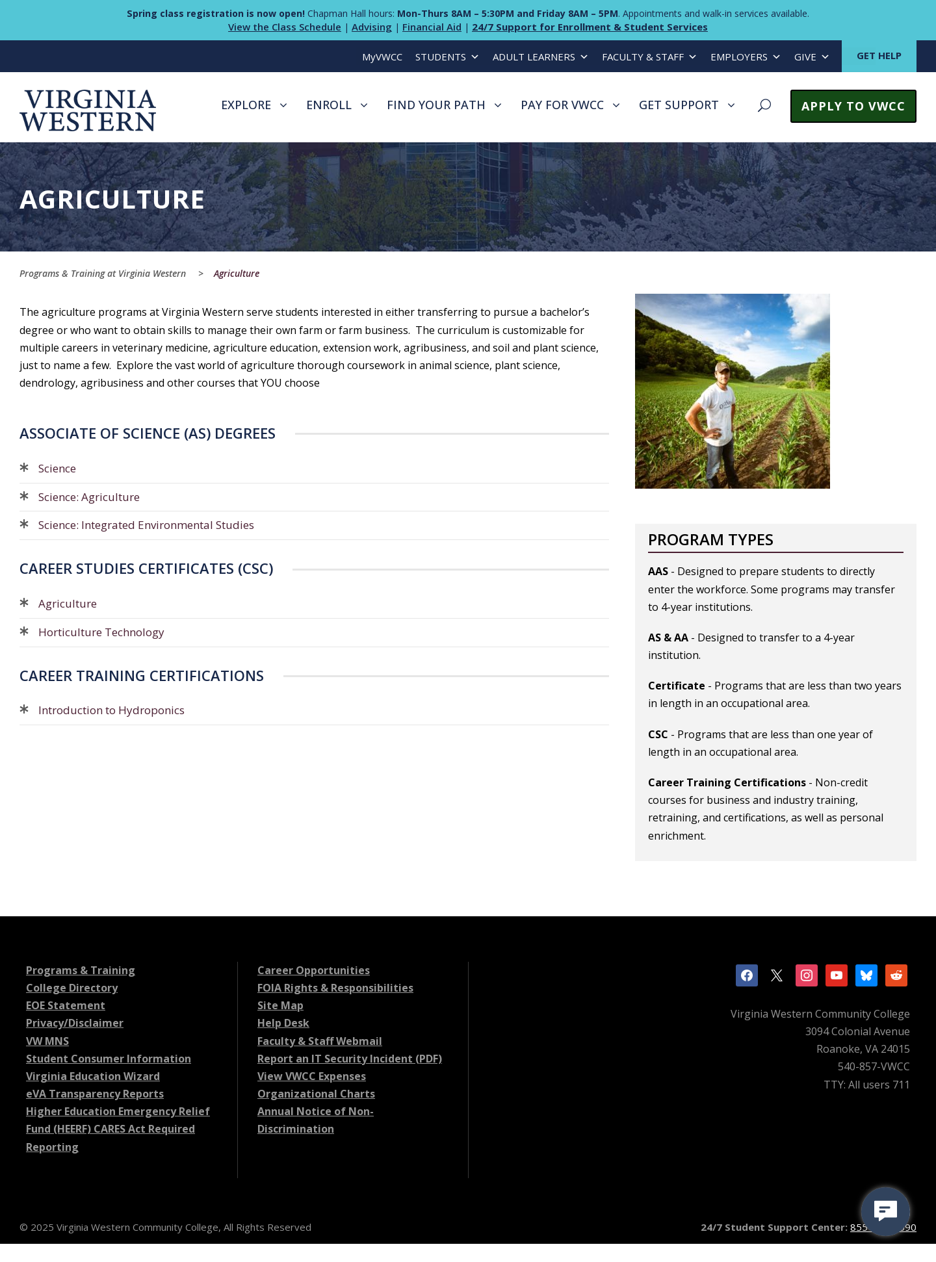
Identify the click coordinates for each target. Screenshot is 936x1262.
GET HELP (879, 55)
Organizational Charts (316, 1094)
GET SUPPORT (679, 104)
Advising (372, 26)
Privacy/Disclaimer (75, 1023)
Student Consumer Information (108, 1058)
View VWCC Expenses (311, 1076)
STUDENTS (447, 57)
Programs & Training (80, 970)
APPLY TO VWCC (853, 106)
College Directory (72, 988)
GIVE (812, 57)
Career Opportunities (313, 970)
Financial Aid (432, 26)
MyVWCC (382, 56)
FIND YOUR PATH (436, 104)
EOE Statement (65, 1005)
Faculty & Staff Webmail (319, 1041)
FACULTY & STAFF (649, 57)
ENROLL (329, 104)
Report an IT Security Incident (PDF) (349, 1058)
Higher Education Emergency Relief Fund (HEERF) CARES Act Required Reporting (118, 1128)
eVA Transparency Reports (95, 1094)
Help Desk (283, 1023)
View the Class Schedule (284, 26)
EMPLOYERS (745, 57)
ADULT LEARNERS (541, 57)
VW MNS (47, 1041)
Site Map (280, 1005)
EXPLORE (246, 104)
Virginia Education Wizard (93, 1076)
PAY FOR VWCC (562, 104)
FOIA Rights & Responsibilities (335, 988)
